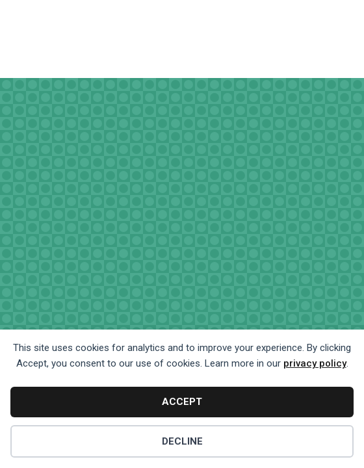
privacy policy (314, 363)
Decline (182, 441)
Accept (182, 402)
